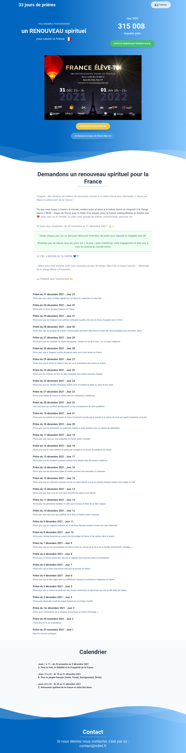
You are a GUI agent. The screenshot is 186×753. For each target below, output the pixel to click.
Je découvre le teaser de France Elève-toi (93, 136)
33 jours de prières (36, 4)
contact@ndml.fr (93, 746)
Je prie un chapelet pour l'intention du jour (132, 43)
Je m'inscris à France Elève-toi (93, 126)
